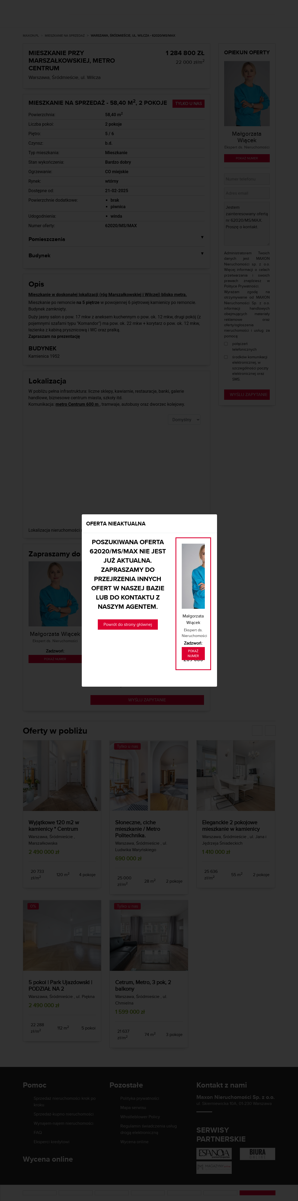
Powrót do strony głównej (127, 624)
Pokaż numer (193, 653)
